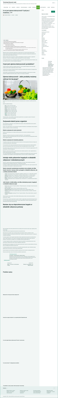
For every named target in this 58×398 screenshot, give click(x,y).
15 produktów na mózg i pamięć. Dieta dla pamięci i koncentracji (13, 385)
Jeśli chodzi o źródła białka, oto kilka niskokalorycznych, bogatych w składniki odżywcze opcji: (16, 49)
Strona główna (6, 7)
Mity (10, 7)
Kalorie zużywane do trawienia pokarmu (10, 45)
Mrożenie (29, 7)
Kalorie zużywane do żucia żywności (9, 44)
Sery (42, 48)
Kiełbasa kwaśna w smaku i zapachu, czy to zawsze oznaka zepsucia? (11, 391)
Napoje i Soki (44, 41)
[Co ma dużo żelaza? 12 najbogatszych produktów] (20, 352)
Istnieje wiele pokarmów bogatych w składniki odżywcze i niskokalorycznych (14, 46)
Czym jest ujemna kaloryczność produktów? (9, 41)
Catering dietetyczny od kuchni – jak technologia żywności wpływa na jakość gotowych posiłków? (48, 27)
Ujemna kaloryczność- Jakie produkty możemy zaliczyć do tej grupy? (13, 42)
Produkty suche (44, 45)
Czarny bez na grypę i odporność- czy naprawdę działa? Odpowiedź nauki (15, 317)
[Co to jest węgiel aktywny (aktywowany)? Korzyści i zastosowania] (20, 329)
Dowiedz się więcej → (7, 260)
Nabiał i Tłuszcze (44, 40)
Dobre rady (18, 7)
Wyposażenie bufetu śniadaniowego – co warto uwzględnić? (51, 391)
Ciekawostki (13, 7)
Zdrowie (38, 7)
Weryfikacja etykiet (54, 7)
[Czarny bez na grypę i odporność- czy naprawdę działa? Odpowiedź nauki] (20, 306)
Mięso (43, 35)
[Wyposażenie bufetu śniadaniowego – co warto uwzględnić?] (44, 391)
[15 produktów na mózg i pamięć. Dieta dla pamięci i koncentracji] (20, 374)
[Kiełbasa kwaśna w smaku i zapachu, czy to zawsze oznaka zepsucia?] (4, 391)
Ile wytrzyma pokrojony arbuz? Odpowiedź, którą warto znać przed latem (37, 391)
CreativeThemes (22, 396)
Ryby (42, 47)
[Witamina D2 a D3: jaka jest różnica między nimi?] (20, 283)
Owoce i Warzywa (44, 42)
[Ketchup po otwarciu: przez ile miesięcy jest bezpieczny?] (17, 391)
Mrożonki (43, 39)
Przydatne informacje (24, 7)
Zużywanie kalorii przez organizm (8, 43)
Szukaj (43, 10)
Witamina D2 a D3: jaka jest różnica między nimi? (11, 294)
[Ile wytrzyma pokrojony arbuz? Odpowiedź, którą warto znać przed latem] (31, 391)
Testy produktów (44, 51)
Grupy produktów (43, 7)
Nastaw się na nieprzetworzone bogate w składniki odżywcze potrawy (13, 50)
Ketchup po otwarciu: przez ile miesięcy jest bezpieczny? (24, 391)
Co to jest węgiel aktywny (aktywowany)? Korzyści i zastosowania (13, 340)
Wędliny (43, 52)
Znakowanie (34, 7)
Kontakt (49, 7)
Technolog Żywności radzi (9, 2)
